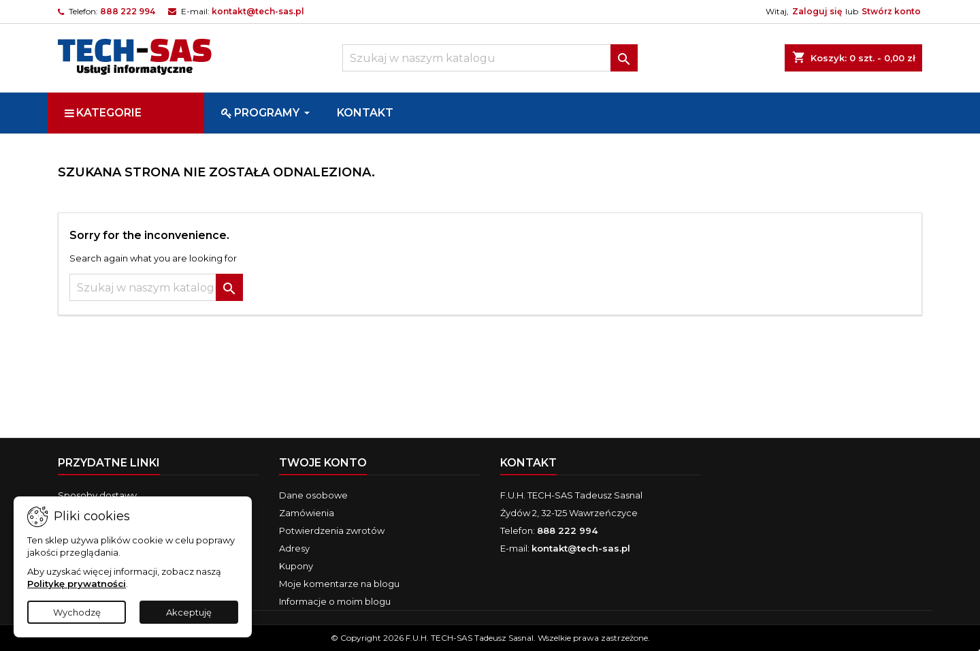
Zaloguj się (817, 11)
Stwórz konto (891, 11)
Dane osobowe (313, 495)
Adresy (294, 548)
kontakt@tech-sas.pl (258, 11)
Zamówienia (306, 512)
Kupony (296, 565)
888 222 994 (127, 11)
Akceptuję (189, 612)
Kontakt (528, 462)
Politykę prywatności (76, 583)
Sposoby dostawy (97, 495)
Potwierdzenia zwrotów (332, 530)
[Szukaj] (489, 58)
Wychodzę (77, 612)
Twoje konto (323, 462)
